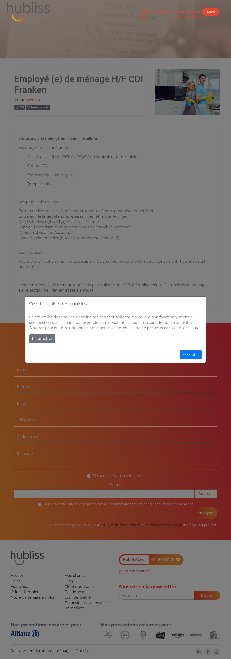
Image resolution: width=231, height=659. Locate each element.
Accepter (191, 354)
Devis (211, 12)
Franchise (165, 12)
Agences (147, 12)
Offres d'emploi (188, 12)
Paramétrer (42, 338)
